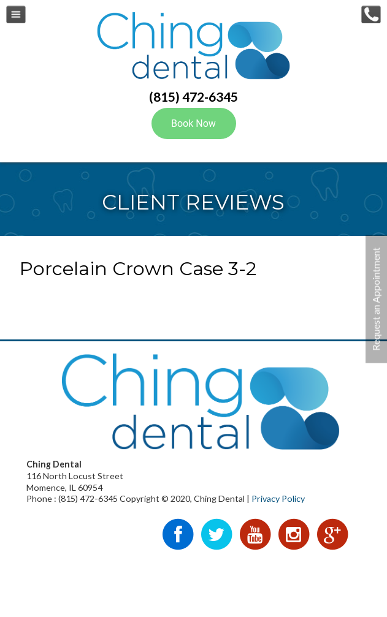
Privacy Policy (278, 498)
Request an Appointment (375, 299)
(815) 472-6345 (193, 96)
